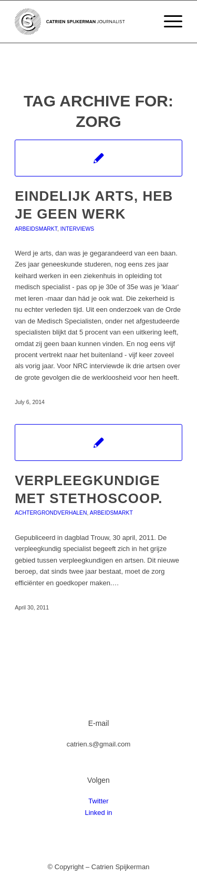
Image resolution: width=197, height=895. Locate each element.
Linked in (98, 813)
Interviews (77, 229)
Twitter (98, 801)
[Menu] (167, 22)
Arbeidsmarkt (36, 229)
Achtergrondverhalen (51, 513)
